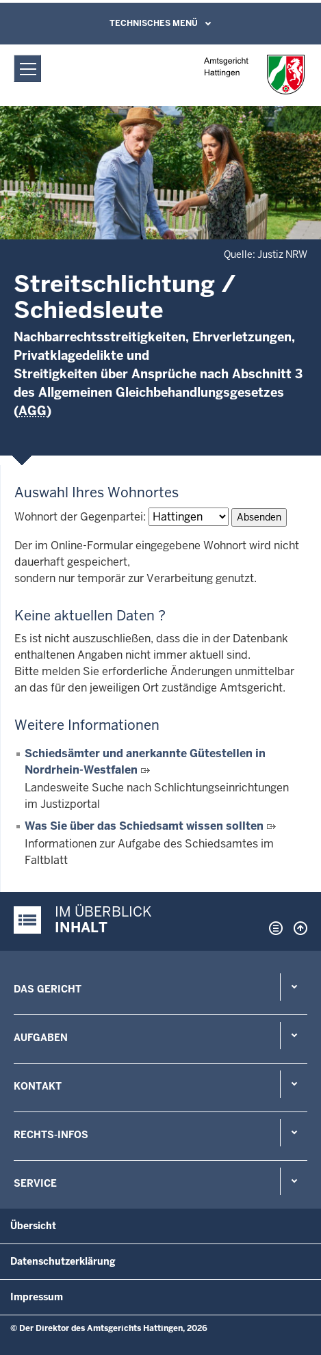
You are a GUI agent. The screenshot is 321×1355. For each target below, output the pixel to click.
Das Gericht (47, 989)
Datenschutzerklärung (63, 1261)
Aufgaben (41, 1037)
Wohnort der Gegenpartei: (80, 517)
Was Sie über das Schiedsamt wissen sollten (144, 826)
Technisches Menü (154, 23)
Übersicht (33, 1226)
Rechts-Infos (51, 1135)
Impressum (36, 1297)
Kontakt (38, 1086)
